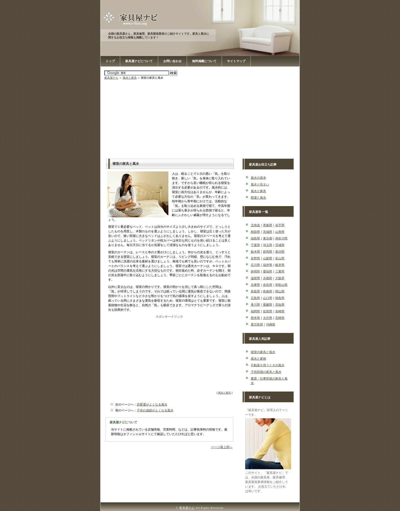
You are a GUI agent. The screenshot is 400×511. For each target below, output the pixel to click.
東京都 (267, 238)
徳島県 (279, 298)
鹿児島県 (257, 324)
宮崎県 (279, 318)
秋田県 (255, 232)
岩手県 (279, 225)
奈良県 (267, 285)
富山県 (279, 258)
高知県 (279, 304)
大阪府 (279, 278)
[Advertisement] (200, 118)
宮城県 (267, 232)
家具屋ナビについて (139, 61)
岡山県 (279, 291)
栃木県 (255, 251)
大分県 (267, 318)
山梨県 (267, 258)
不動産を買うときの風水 (267, 365)
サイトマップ (236, 61)
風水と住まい (260, 184)
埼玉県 (267, 245)
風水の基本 (258, 178)
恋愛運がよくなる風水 (152, 404)
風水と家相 (258, 358)
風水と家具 (130, 77)
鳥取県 (255, 291)
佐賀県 (267, 311)
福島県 (255, 238)
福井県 (267, 265)
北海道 (255, 225)
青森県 (267, 225)
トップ (110, 61)
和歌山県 (281, 285)
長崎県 (279, 311)
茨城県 (279, 245)
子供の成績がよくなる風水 (155, 410)
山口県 (267, 298)
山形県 (279, 232)
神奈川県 (281, 238)
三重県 (279, 271)
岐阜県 (279, 265)
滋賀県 (255, 278)
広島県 (255, 298)
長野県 (255, 258)
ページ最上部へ (221, 447)
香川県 (255, 304)
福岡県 (255, 311)
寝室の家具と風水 (263, 352)
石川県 (255, 265)
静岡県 (255, 271)
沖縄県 (270, 324)
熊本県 (255, 318)
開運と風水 (258, 197)
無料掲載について (204, 61)
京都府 (267, 278)
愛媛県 (267, 304)
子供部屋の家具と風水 (266, 372)
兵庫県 (255, 285)
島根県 (267, 291)
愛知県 (267, 271)
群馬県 (267, 251)
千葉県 (255, 245)
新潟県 (279, 251)
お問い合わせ (172, 61)
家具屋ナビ (111, 77)
